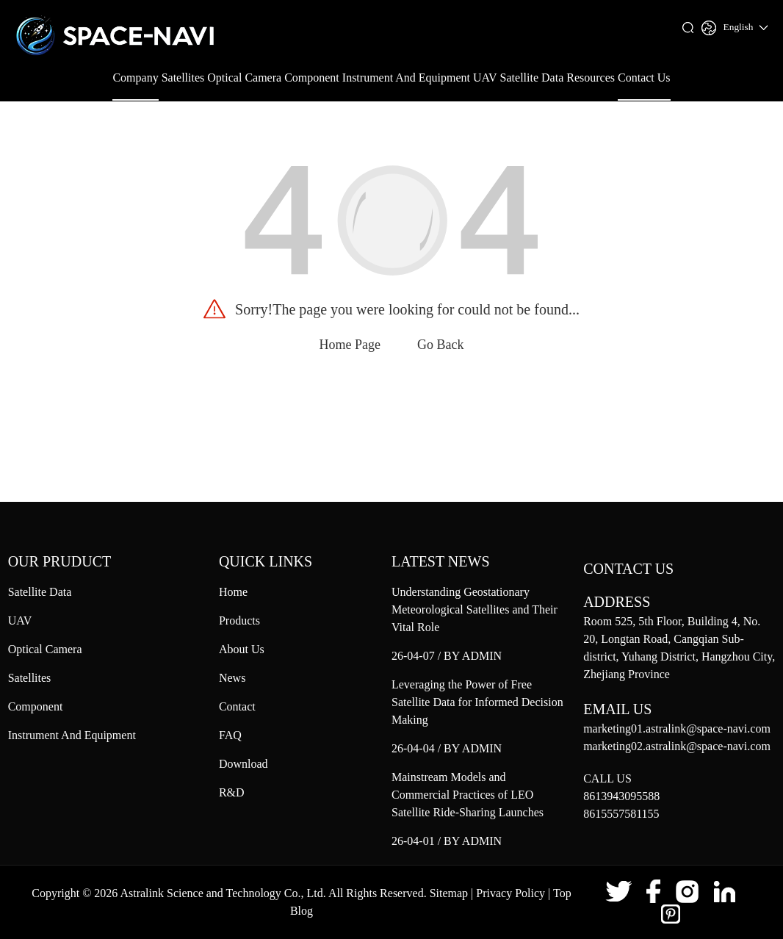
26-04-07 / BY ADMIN (447, 656)
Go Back (440, 344)
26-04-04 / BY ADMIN (447, 748)
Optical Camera (45, 649)
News (232, 678)
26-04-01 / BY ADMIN (447, 841)
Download (243, 764)
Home (233, 592)
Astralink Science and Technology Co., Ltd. (222, 893)
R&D (232, 792)
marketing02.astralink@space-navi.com (677, 746)
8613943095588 (621, 796)
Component (35, 706)
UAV (20, 620)
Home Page (350, 344)
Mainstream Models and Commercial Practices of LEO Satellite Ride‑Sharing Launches (468, 795)
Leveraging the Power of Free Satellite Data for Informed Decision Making (477, 702)
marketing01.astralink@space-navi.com (677, 728)
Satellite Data (40, 592)
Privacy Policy (510, 893)
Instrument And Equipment (72, 735)
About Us (241, 649)
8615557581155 (621, 813)
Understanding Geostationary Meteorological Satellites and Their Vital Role (475, 609)
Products (239, 620)
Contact (237, 706)
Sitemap (449, 893)
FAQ (230, 735)
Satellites (29, 678)
